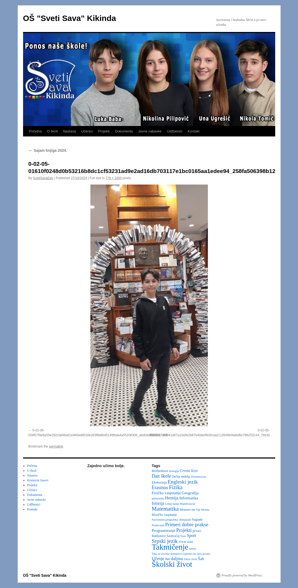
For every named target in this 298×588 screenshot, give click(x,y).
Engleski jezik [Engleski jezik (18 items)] (183, 482)
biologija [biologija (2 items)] (174, 471)
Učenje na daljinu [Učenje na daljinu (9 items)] (167, 558)
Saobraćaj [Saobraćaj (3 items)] (173, 536)
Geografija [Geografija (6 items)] (190, 493)
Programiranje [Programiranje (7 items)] (163, 530)
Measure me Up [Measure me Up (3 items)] (189, 509)
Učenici (87, 131)
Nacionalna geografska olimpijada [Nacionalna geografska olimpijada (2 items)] (171, 519)
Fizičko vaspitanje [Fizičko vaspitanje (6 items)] (166, 493)
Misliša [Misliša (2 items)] (205, 509)
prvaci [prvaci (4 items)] (197, 531)
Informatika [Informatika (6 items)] (188, 498)
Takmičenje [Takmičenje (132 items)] (170, 547)
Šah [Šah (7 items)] (201, 558)
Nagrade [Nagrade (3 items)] (197, 519)
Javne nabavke (149, 131)
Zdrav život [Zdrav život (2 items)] (190, 559)
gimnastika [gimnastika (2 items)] (158, 498)
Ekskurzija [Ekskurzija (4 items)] (159, 482)
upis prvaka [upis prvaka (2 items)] (203, 553)
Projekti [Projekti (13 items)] (184, 530)
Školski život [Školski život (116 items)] (172, 564)
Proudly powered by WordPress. (242, 575)
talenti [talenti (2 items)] (192, 548)
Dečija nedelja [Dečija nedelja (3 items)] (181, 476)
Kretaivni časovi (37, 480)
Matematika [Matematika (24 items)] (165, 509)
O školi (52, 131)
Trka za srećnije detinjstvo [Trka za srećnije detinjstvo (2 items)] (167, 553)
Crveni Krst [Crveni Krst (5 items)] (189, 470)
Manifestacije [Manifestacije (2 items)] (187, 503)
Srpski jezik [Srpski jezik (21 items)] (165, 541)
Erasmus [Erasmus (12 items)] (160, 487)
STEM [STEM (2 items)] (182, 541)
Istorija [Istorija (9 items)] (158, 503)
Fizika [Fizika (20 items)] (176, 487)
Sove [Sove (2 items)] (183, 536)
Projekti (103, 131)
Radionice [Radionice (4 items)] (159, 536)
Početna (35, 131)
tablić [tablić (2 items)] (190, 541)
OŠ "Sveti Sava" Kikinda (69, 18)
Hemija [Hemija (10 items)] (171, 497)
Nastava (69, 131)
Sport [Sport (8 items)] (191, 535)
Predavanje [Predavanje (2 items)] (158, 525)
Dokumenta (124, 131)
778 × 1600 (113, 178)
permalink (56, 446)
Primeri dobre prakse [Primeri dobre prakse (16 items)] (186, 524)
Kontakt (194, 131)
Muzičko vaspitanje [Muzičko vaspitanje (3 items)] (164, 515)
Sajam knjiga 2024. (47, 150)
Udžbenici (174, 131)
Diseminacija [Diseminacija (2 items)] (198, 476)
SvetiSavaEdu (43, 178)
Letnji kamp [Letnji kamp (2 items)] (172, 503)
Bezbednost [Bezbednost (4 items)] (160, 471)
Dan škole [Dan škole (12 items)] (161, 476)
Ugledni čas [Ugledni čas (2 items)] (189, 553)
